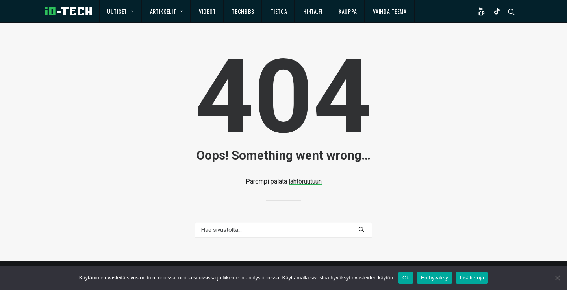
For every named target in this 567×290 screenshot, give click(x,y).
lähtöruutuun (305, 181)
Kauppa (348, 11)
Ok (405, 278)
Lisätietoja (472, 278)
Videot (207, 11)
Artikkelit (166, 11)
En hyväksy (434, 278)
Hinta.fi (312, 11)
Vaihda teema (389, 11)
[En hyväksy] (557, 278)
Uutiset (120, 11)
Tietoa (279, 11)
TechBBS (243, 11)
